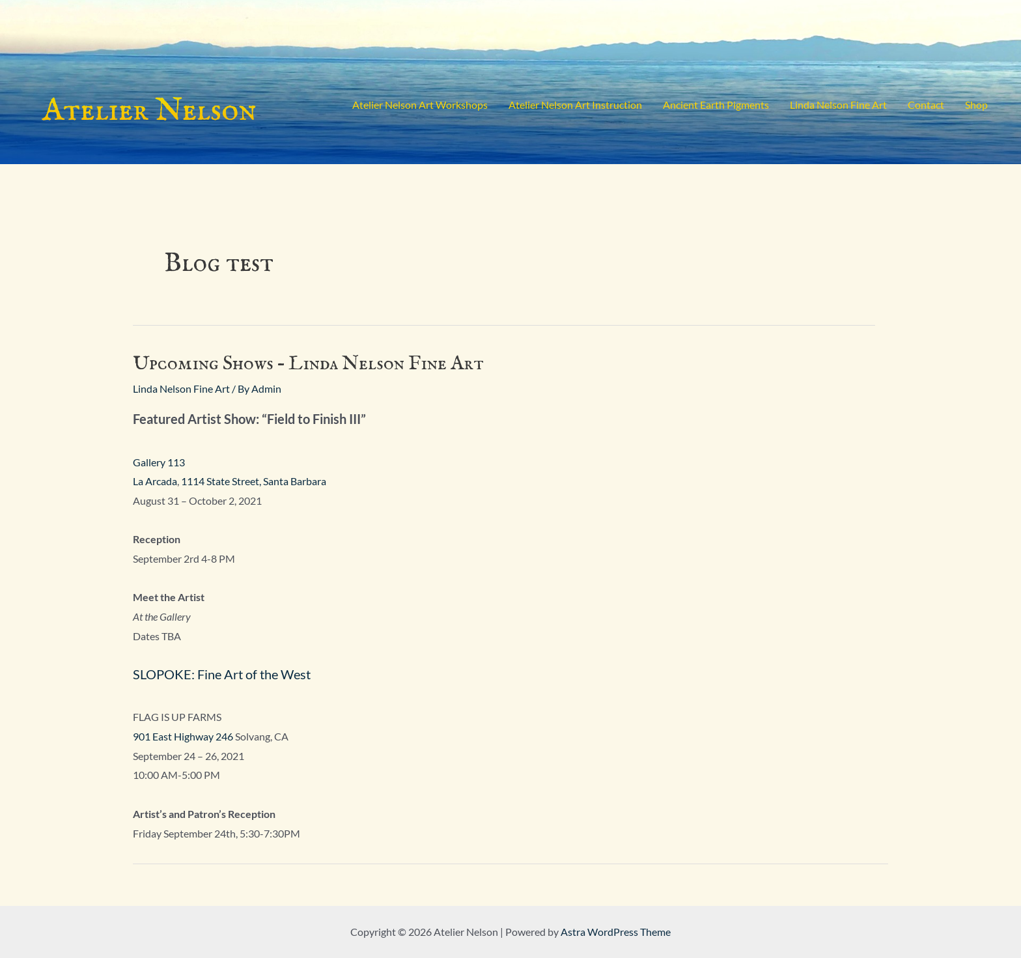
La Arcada (155, 481)
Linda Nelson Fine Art (838, 104)
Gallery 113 (159, 462)
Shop (976, 104)
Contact (926, 104)
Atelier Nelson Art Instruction (575, 104)
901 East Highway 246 (183, 736)
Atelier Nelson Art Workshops (420, 104)
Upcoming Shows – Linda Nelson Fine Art (308, 364)
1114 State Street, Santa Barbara (253, 481)
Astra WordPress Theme (616, 931)
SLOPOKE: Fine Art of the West (222, 674)
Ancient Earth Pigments (716, 104)
